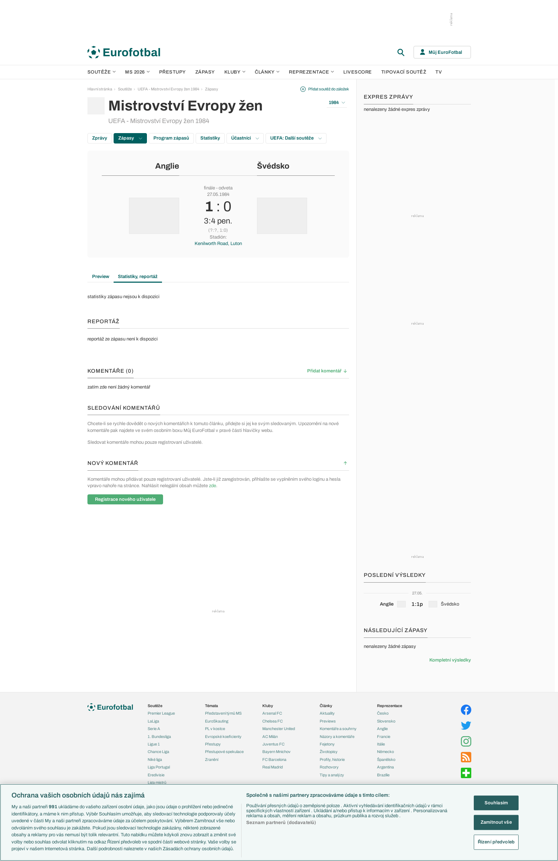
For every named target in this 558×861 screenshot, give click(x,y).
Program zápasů (171, 138)
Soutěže (101, 72)
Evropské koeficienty (223, 736)
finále (209, 187)
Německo (385, 751)
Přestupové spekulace (224, 751)
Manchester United (278, 728)
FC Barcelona (274, 759)
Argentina (385, 767)
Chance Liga (158, 751)
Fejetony (327, 744)
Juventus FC (273, 744)
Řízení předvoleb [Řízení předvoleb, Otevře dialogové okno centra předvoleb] (496, 841)
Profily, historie (332, 759)
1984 (337, 102)
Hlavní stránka (99, 89)
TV (438, 72)
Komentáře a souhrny (338, 728)
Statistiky (210, 138)
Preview (100, 276)
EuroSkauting (216, 721)
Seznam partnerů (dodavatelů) (281, 822)
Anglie (167, 166)
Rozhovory (329, 767)
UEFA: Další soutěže (296, 138)
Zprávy (99, 138)
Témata (211, 706)
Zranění (211, 759)
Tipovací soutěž (403, 72)
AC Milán (270, 736)
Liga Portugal (159, 767)
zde (212, 485)
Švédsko (273, 166)
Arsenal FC (272, 713)
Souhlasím (496, 802)
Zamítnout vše (496, 822)
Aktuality (327, 713)
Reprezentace (311, 72)
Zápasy (205, 72)
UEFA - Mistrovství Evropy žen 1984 (168, 89)
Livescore (357, 72)
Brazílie (383, 775)
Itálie (381, 744)
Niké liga (155, 759)
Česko (382, 713)
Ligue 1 (154, 744)
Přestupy (172, 72)
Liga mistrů (157, 782)
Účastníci (245, 138)
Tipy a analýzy (332, 775)
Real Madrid (272, 767)
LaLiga (153, 721)
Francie (383, 736)
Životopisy (329, 751)
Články (326, 706)
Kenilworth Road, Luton (218, 243)
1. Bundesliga (159, 736)
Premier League (161, 713)
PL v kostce (215, 728)
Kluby (235, 72)
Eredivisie (156, 775)
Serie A (154, 728)
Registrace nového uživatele (125, 499)
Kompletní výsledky (450, 660)
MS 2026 (137, 72)
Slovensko (386, 721)
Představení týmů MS (223, 713)
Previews (328, 721)
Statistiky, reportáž (138, 276)
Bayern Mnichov (276, 751)
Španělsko (386, 759)
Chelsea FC (272, 721)
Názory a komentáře (337, 736)
